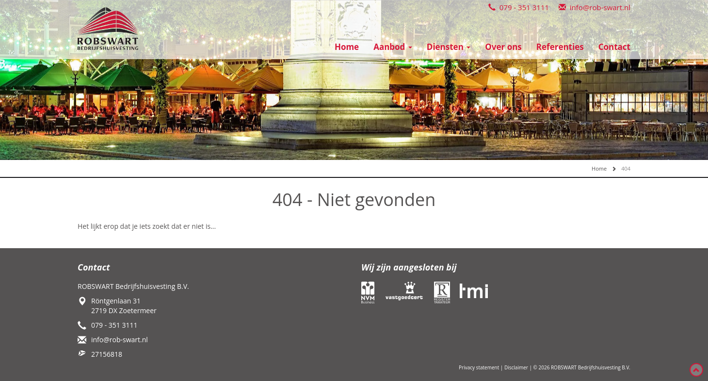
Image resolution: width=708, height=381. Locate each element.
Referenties (560, 46)
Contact (614, 46)
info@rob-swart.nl (594, 7)
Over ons (503, 46)
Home (347, 46)
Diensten (448, 46)
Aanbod (392, 46)
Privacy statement (479, 367)
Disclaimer (516, 367)
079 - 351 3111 (518, 7)
